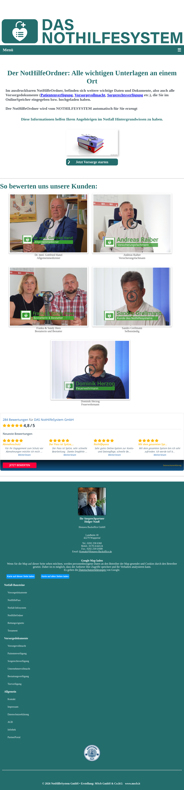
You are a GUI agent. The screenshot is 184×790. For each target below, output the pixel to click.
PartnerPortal (14, 737)
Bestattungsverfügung (18, 676)
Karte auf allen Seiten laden (55, 576)
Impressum (13, 707)
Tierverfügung (14, 684)
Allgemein (10, 691)
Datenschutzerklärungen (92, 569)
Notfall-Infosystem (17, 608)
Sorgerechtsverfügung (18, 661)
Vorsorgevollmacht (17, 646)
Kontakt (11, 699)
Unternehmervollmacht (19, 668)
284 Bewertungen (15, 420)
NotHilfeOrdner (15, 615)
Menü (8, 50)
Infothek (12, 729)
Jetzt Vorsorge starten (92, 162)
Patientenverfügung (17, 653)
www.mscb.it (132, 783)
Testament (12, 630)
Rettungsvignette (16, 623)
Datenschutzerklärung (18, 714)
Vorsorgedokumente (17, 592)
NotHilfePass (14, 600)
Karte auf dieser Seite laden (20, 576)
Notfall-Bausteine (14, 584)
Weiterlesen (24, 454)
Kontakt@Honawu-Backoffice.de (95, 551)
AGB (10, 722)
